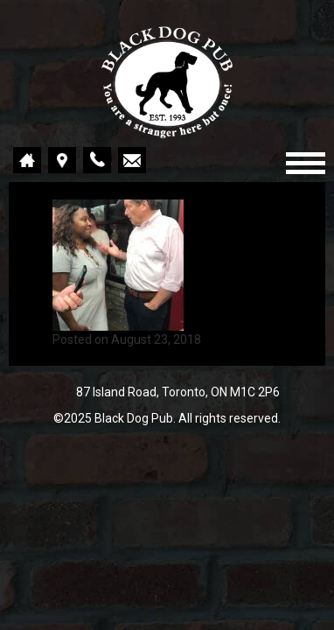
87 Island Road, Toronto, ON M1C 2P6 (178, 392)
